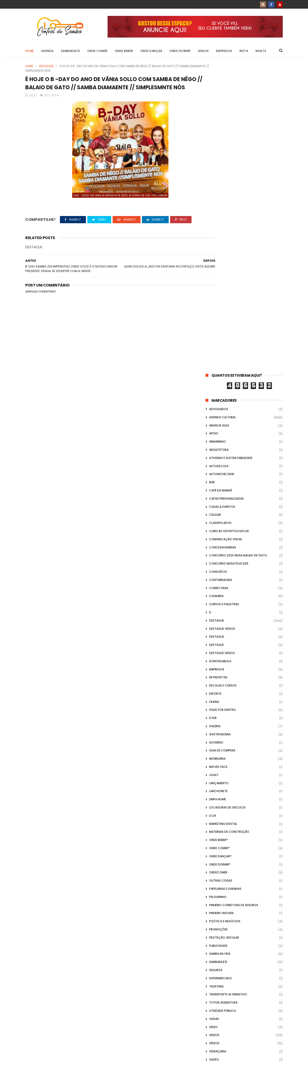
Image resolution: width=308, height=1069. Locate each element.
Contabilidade (220, 272)
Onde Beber (124, 51)
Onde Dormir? (220, 557)
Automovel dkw (221, 166)
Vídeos (214, 735)
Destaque (46, 66)
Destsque (216, 337)
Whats (261, 51)
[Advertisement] (244, 1008)
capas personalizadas (226, 191)
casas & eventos (222, 199)
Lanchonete (218, 483)
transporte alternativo (228, 687)
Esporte (215, 386)
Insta (243, 51)
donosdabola (220, 353)
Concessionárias (222, 240)
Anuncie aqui (219, 118)
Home (29, 51)
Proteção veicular (224, 630)
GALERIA (214, 418)
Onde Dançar (151, 51)
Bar (212, 174)
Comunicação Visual (225, 231)
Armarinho (217, 134)
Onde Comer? (219, 540)
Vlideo (214, 752)
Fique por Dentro (222, 402)
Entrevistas (218, 370)
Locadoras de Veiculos (227, 500)
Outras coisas (220, 573)
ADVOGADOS (218, 101)
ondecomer (218, 565)
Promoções (218, 622)
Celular (215, 207)
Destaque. (217, 329)
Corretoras (218, 280)
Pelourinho (217, 589)
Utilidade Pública (222, 703)
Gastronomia (220, 427)
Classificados (220, 215)
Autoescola (218, 158)
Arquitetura (219, 142)
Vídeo (213, 719)
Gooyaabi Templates (103, 1063)
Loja (212, 508)
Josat (213, 467)
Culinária (216, 288)
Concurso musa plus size (228, 256)
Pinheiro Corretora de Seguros (233, 597)
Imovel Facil (218, 459)
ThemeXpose (52, 1063)
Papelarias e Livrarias (225, 581)
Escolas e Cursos (223, 378)
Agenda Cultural (222, 110)
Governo (216, 435)
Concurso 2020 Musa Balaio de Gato (238, 248)
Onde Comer (97, 51)
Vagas (214, 711)
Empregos (224, 51)
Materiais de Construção (229, 524)
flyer (213, 410)
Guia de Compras (222, 443)
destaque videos (222, 321)
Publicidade (218, 638)
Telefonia (216, 679)
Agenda (47, 51)
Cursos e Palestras (224, 296)
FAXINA (214, 394)
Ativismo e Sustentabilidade (230, 150)
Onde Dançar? (220, 549)
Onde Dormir (180, 51)
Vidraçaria (217, 744)
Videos (203, 51)
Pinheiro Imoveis (221, 605)
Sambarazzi (70, 51)
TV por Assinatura (223, 695)
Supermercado (220, 670)
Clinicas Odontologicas (229, 223)
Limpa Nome (217, 492)
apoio (213, 126)
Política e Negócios (224, 613)
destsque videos (222, 345)
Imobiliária (217, 451)
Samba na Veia (219, 646)
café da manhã (220, 183)
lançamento (219, 475)
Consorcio (218, 264)
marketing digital (223, 516)
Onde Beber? (218, 532)
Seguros (215, 662)
